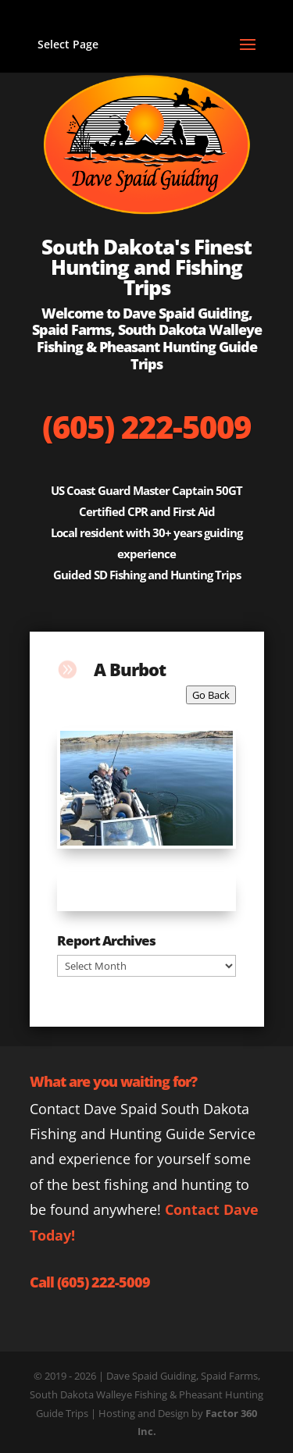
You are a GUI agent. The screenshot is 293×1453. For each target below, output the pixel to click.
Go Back (211, 695)
